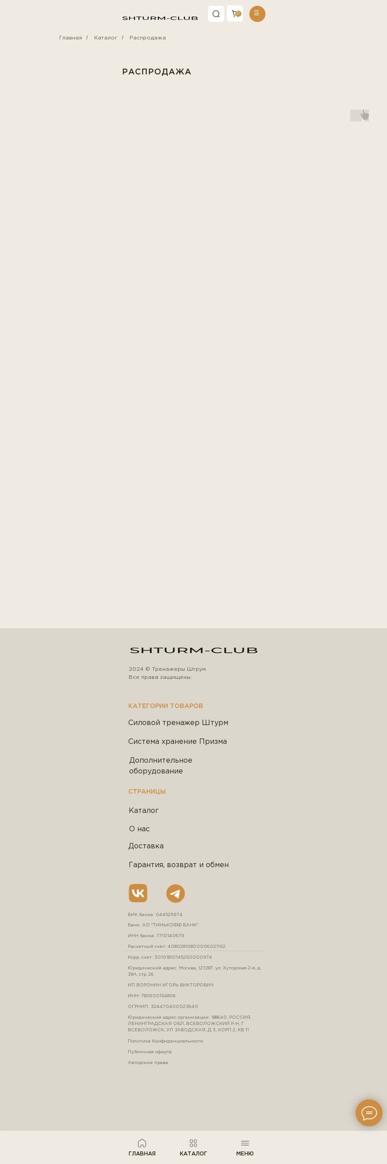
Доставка (146, 846)
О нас (139, 829)
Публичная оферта (150, 1052)
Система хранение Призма (177, 741)
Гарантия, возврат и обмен (179, 865)
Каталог (105, 37)
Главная (70, 37)
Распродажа (148, 37)
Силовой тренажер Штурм (178, 723)
